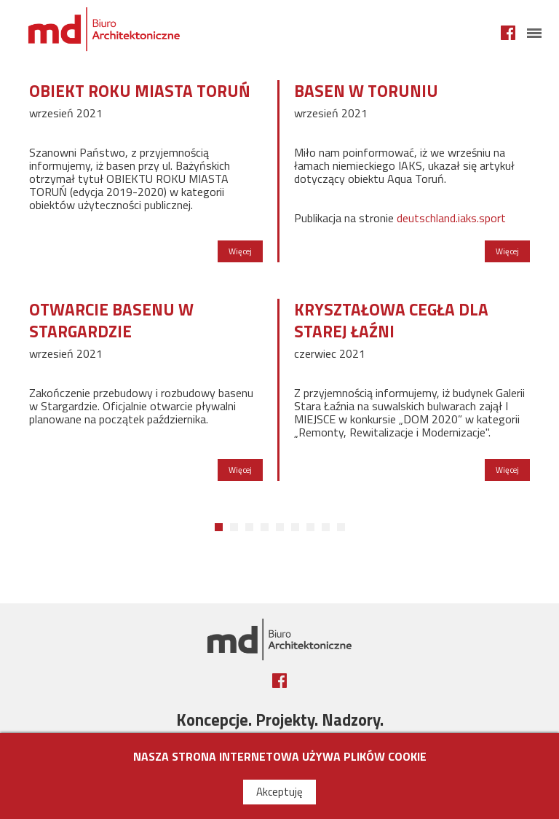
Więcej (240, 251)
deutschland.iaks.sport (451, 218)
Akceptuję (279, 791)
